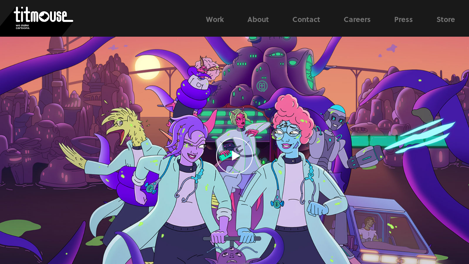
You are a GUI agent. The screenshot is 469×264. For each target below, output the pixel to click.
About (258, 19)
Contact (306, 19)
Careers (357, 19)
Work (215, 19)
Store (445, 19)
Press (403, 19)
